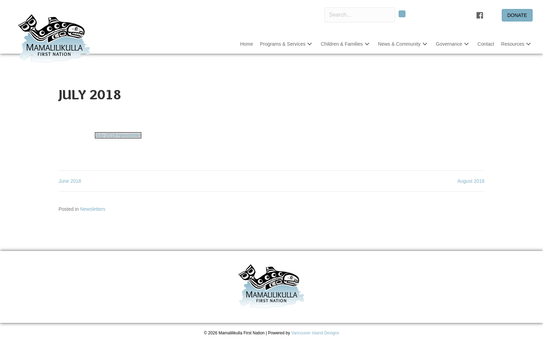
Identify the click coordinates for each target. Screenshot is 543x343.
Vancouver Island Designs (315, 333)
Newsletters (92, 209)
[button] (402, 13)
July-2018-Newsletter (118, 135)
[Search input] (359, 14)
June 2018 (70, 181)
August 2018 (470, 181)
